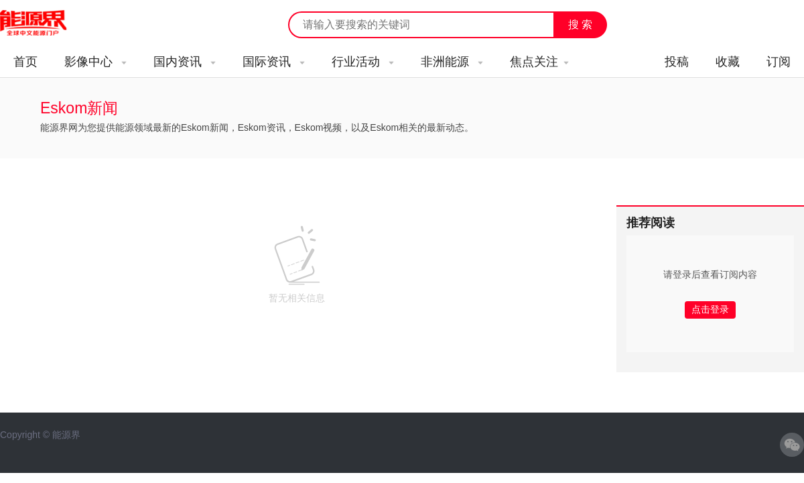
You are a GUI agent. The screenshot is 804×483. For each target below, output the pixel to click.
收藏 (728, 61)
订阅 (778, 61)
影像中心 (95, 61)
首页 (25, 61)
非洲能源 (452, 61)
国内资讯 (184, 61)
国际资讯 (274, 61)
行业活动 (363, 61)
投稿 (677, 61)
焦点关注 (539, 61)
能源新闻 (45, 23)
